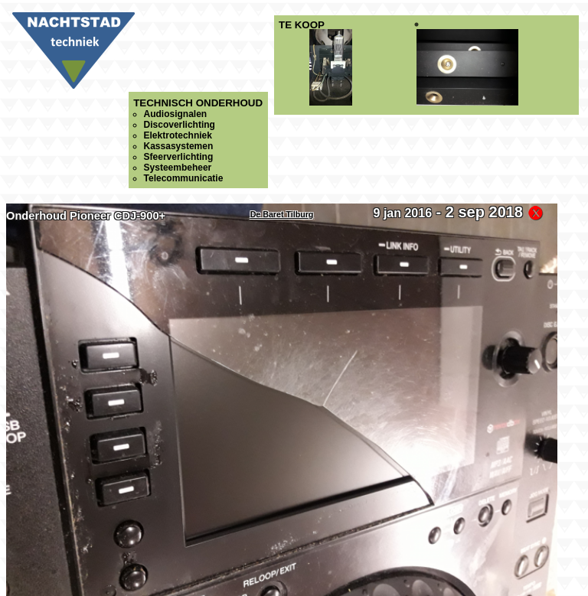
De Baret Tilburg (282, 214)
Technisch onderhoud (198, 140)
